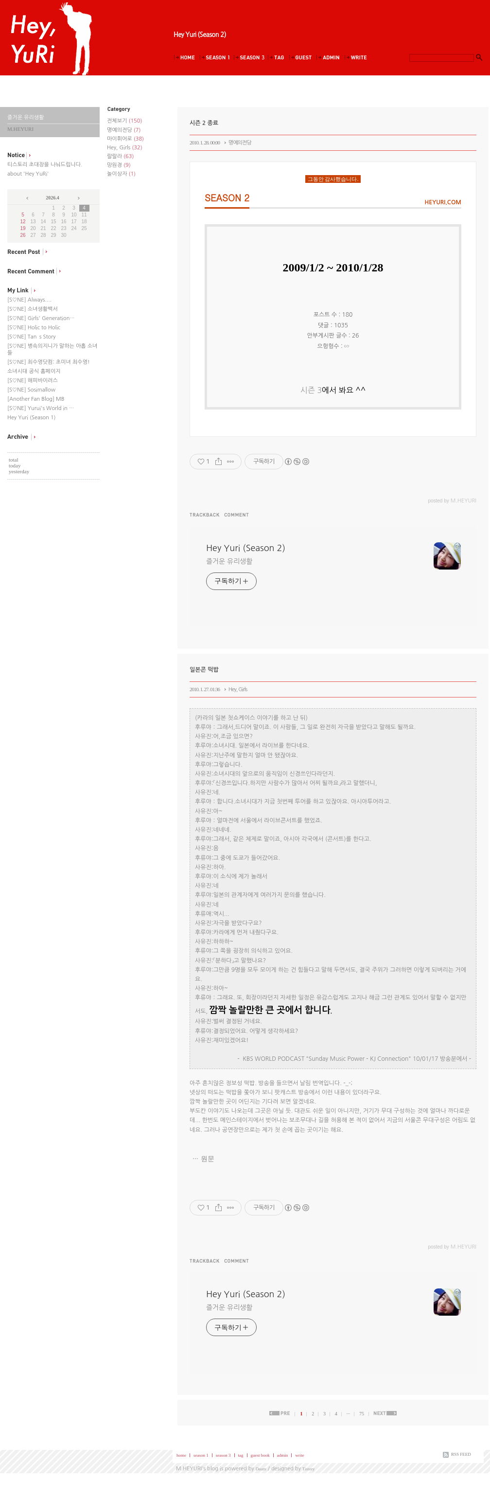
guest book (260, 1455)
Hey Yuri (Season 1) (31, 417)
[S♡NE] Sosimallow (31, 390)
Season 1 (216, 57)
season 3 (223, 1455)
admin (282, 1455)
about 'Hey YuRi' (28, 174)
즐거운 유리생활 (229, 561)
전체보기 (124, 121)
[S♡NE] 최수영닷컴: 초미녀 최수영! (48, 362)
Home (186, 57)
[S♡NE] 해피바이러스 (32, 380)
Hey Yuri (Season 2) (200, 34)
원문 (207, 1158)
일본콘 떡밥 (204, 670)
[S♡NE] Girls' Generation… (41, 318)
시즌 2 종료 (204, 123)
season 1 (201, 1455)
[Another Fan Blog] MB (35, 399)
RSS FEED (461, 1454)
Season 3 (250, 57)
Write (357, 57)
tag (241, 1455)
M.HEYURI (189, 1468)
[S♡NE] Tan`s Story (31, 336)
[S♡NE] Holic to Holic (33, 327)
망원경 (119, 165)
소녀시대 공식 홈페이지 (34, 371)
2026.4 (52, 197)
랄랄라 (120, 156)
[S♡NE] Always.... (29, 300)
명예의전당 (123, 130)
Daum (261, 1468)
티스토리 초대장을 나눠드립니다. (44, 164)
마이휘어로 (125, 139)
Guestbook (302, 57)
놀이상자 (121, 174)
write (299, 1455)
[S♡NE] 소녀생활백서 (32, 309)
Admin (330, 57)
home (181, 1455)
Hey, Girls (124, 147)
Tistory (308, 1468)
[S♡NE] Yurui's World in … (40, 408)
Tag (278, 57)
